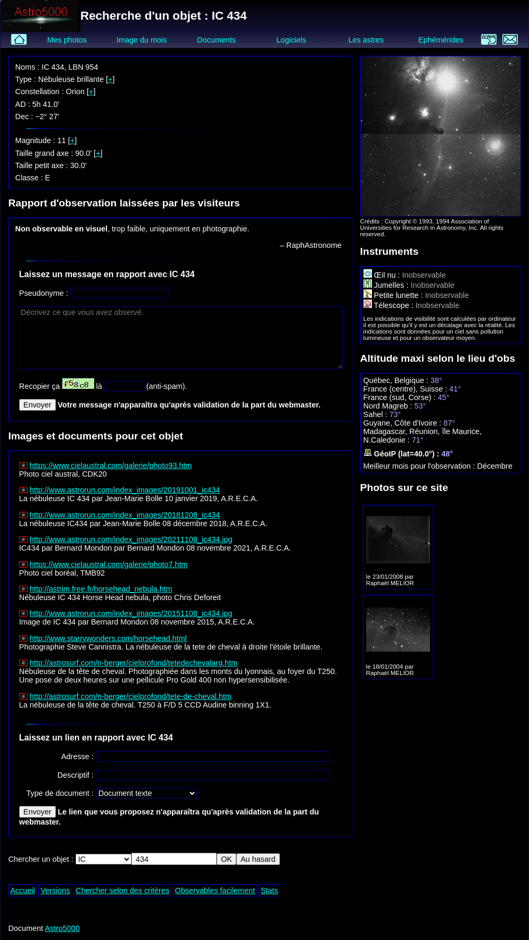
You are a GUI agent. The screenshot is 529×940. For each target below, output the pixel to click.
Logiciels (291, 40)
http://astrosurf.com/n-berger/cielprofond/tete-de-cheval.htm (131, 696)
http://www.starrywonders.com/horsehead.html (108, 638)
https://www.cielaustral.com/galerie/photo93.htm (111, 465)
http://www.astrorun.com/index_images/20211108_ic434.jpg (131, 539)
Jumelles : (387, 285)
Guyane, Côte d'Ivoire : (403, 423)
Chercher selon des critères (122, 890)
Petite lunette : (394, 295)
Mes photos (66, 40)
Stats (269, 890)
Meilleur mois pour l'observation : (420, 466)
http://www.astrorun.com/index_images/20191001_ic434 (125, 490)
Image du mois (142, 40)
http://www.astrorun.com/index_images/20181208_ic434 (125, 515)
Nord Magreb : (389, 406)
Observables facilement (215, 890)
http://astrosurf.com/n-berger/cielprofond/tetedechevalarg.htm (133, 663)
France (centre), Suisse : (406, 389)
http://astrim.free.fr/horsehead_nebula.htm (101, 589)
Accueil (22, 890)
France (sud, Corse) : (400, 397)
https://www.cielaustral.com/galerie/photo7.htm (109, 564)
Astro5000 (62, 928)
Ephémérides (441, 40)
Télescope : (389, 305)
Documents (216, 40)
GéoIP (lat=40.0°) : (402, 454)
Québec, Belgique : (397, 380)
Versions (55, 890)
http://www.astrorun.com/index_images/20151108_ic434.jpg (131, 613)
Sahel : (376, 414)
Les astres (366, 40)
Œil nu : (382, 275)
